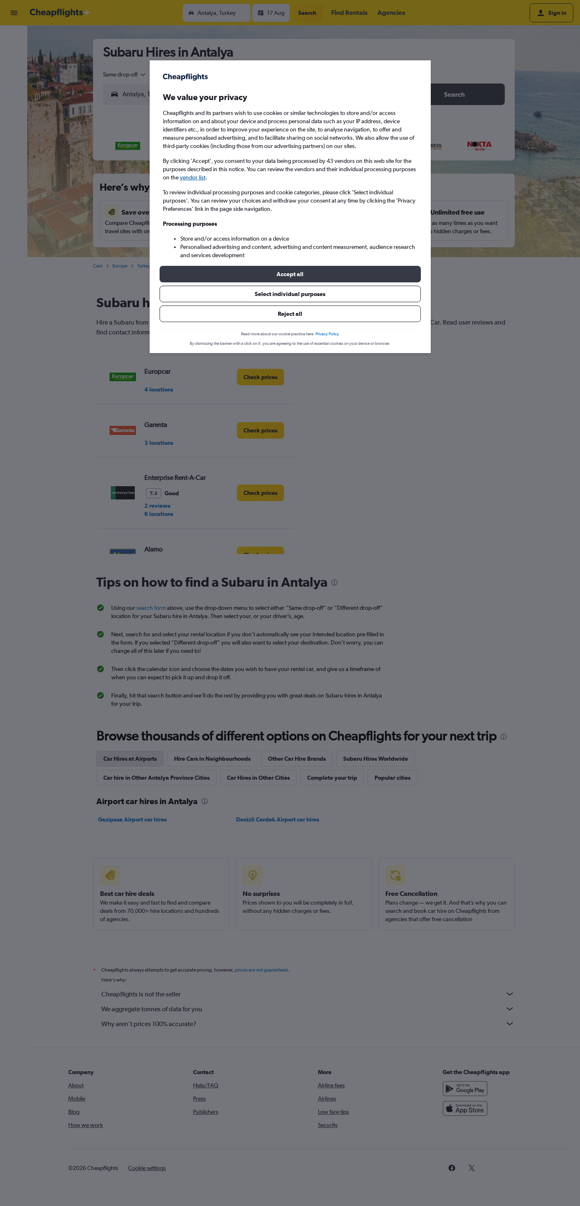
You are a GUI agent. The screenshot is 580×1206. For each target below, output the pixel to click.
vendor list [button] (192, 177)
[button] (290, 274)
